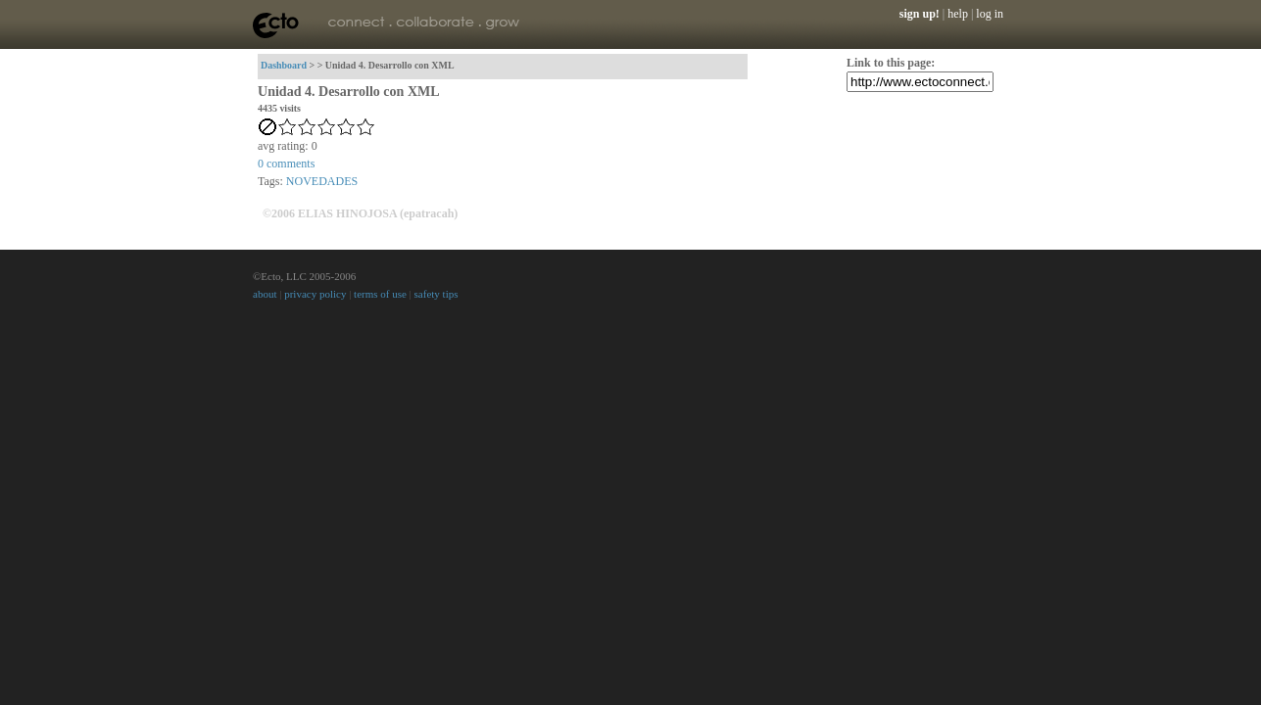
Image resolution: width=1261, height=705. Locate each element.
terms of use (380, 294)
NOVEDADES (322, 181)
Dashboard (284, 65)
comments (286, 163)
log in (989, 14)
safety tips (436, 294)
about (264, 294)
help (957, 14)
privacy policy (315, 294)
